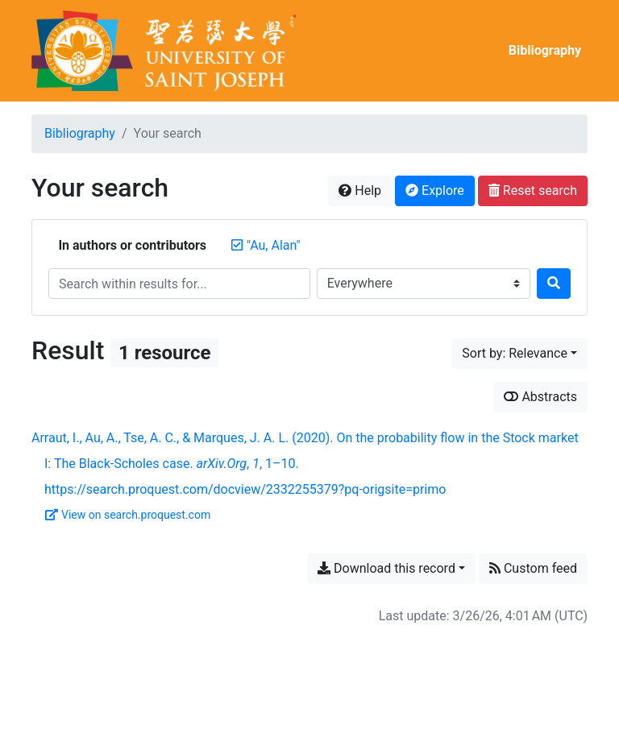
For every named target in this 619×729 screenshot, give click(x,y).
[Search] (554, 283)
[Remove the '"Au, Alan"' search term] (274, 245)
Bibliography (545, 50)
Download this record (386, 568)
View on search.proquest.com (127, 514)
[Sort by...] (519, 353)
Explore (434, 190)
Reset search (532, 190)
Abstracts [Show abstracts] (540, 396)
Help (360, 190)
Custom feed (533, 568)
